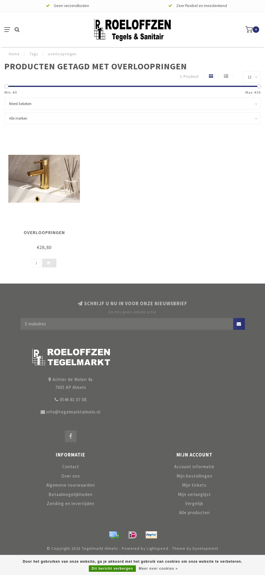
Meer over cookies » (158, 569)
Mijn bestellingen (194, 476)
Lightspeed (157, 548)
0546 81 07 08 (73, 399)
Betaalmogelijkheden (71, 494)
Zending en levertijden (70, 503)
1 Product (189, 76)
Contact (70, 466)
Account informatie (194, 466)
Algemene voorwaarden (70, 485)
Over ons (70, 476)
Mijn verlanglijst (194, 494)
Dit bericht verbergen (112, 569)
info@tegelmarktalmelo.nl (73, 412)
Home (14, 54)
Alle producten (194, 512)
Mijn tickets (194, 485)
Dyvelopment (205, 548)
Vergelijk (194, 503)
